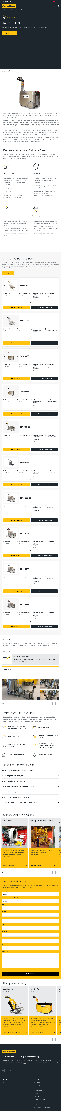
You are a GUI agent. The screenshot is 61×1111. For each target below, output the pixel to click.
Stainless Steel (38, 1106)
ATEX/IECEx (37, 1109)
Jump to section (30, 71)
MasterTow (37, 1092)
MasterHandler (38, 1094)
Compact (5, 1086)
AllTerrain (36, 1097)
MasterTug (37, 1089)
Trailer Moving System (40, 1103)
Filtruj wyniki (7, 273)
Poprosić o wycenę (16, 308)
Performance (6, 1089)
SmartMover (37, 1086)
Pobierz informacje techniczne (44, 308)
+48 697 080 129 (7, 1)
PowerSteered (38, 1100)
